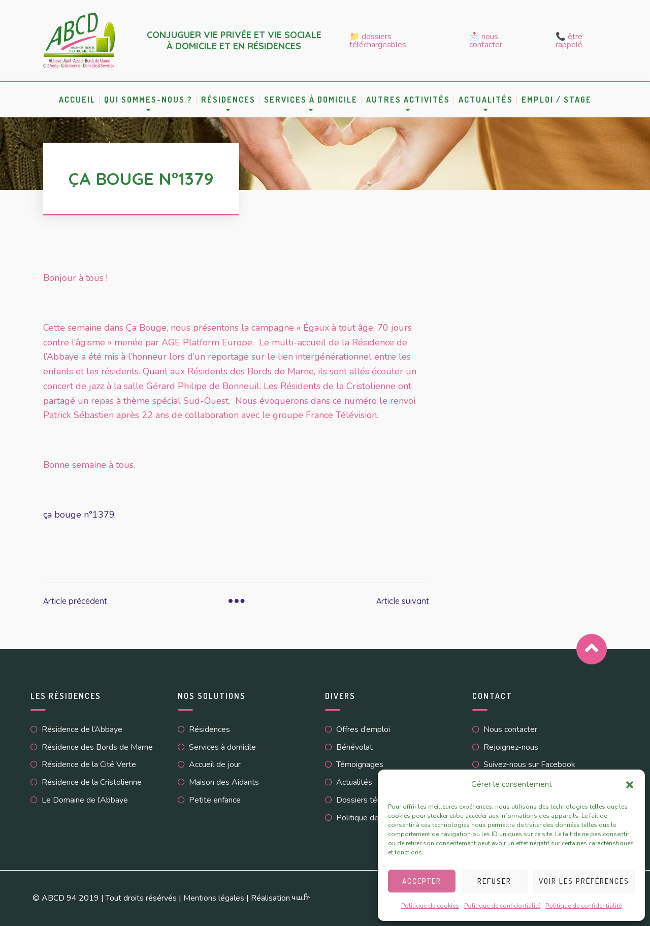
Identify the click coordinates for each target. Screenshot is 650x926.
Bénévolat (354, 747)
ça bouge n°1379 (79, 514)
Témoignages (359, 764)
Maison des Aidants (224, 782)
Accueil (77, 99)
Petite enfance (215, 800)
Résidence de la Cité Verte (89, 764)
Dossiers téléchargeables (381, 800)
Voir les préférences (584, 881)
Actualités (486, 99)
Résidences (228, 99)
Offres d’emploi (363, 729)
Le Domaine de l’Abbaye (85, 800)
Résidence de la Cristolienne (92, 782)
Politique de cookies (430, 906)
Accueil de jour (215, 764)
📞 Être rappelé (569, 41)
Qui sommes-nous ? (148, 99)
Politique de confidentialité (502, 906)
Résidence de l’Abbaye (82, 729)
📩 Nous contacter (485, 41)
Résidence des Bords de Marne (97, 747)
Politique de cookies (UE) (381, 817)
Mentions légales (213, 898)
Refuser (494, 881)
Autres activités (408, 99)
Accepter (421, 881)
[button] (630, 785)
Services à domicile (311, 99)
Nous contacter (510, 729)
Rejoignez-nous (510, 747)
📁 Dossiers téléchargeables (377, 41)
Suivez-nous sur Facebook (529, 764)
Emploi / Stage (557, 99)
